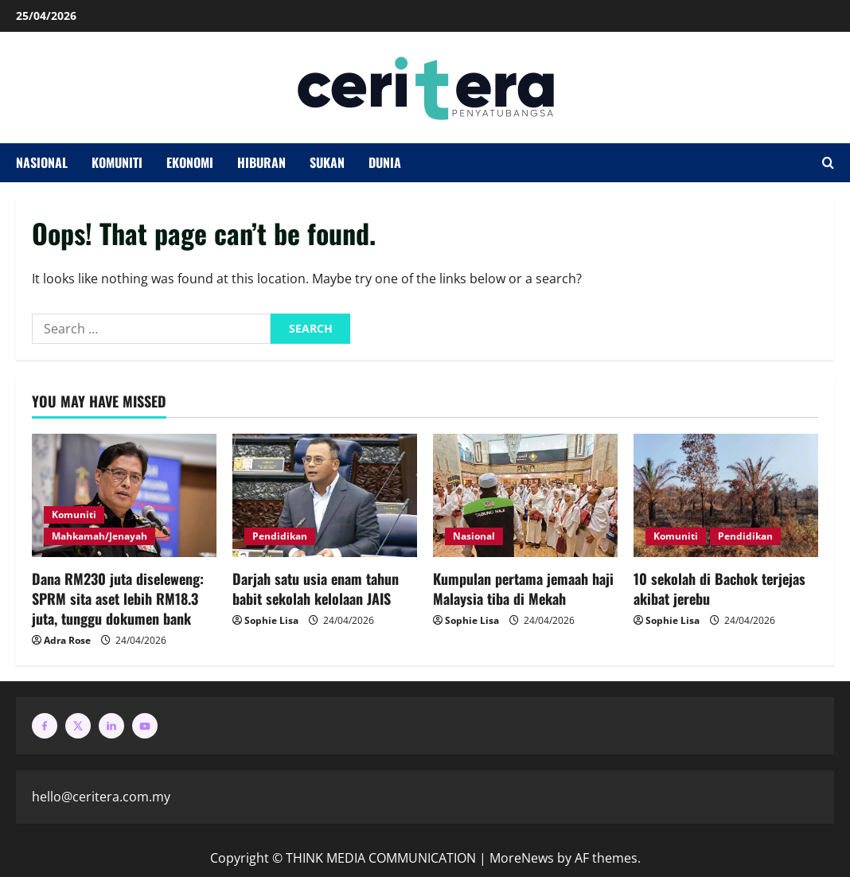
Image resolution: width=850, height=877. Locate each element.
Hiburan (261, 162)
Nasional (42, 162)
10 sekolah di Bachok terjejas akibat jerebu (719, 588)
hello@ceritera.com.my (101, 796)
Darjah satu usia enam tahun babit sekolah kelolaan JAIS (315, 588)
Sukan (327, 162)
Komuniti (117, 162)
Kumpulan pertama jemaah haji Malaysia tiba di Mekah (523, 588)
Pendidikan (279, 536)
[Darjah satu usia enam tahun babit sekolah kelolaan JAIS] (324, 495)
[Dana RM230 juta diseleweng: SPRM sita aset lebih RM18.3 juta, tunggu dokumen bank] (124, 495)
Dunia (384, 162)
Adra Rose (67, 640)
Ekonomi (189, 162)
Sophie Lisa (271, 620)
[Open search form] (828, 163)
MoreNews (521, 858)
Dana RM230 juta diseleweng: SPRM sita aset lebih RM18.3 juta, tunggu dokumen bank (118, 598)
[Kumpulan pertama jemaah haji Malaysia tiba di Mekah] (525, 495)
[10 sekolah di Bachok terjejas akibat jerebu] (726, 495)
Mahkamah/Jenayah (99, 536)
